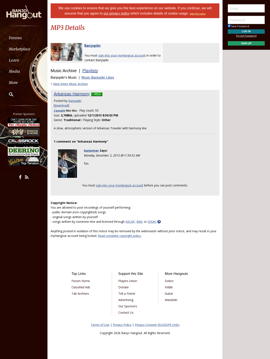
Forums (15, 37)
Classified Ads (81, 287)
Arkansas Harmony (72, 94)
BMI (139, 222)
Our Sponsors (127, 306)
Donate (123, 287)
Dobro (169, 281)
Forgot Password (246, 36)
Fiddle (169, 287)
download (61, 105)
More (13, 82)
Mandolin (171, 300)
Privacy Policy (122, 325)
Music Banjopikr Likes (97, 77)
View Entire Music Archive (70, 84)
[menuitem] (23, 37)
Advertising (125, 300)
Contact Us (126, 312)
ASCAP (130, 222)
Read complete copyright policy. (119, 236)
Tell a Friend (126, 294)
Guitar (169, 294)
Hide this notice (197, 13)
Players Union (127, 281)
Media (14, 71)
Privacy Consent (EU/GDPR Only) (157, 325)
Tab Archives (80, 294)
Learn (14, 60)
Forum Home (81, 281)
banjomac (91, 150)
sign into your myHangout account (122, 55)
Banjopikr (92, 45)
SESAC (152, 222)
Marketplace (19, 49)
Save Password (238, 26)
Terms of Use (100, 325)
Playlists (90, 70)
